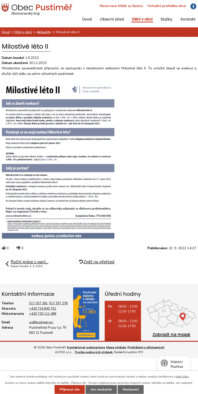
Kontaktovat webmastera (86, 347)
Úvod (87, 19)
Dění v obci (142, 19)
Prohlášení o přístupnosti (146, 347)
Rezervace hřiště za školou (121, 6)
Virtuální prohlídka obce (166, 6)
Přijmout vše (70, 389)
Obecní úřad (112, 19)
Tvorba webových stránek (94, 352)
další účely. (182, 376)
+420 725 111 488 (42, 314)
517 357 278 (58, 303)
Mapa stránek (116, 347)
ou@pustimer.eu (41, 322)
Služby (166, 19)
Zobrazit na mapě (171, 335)
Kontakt (188, 19)
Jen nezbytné (101, 389)
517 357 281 (38, 303)
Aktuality (44, 32)
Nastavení (131, 389)
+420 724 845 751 (42, 308)
